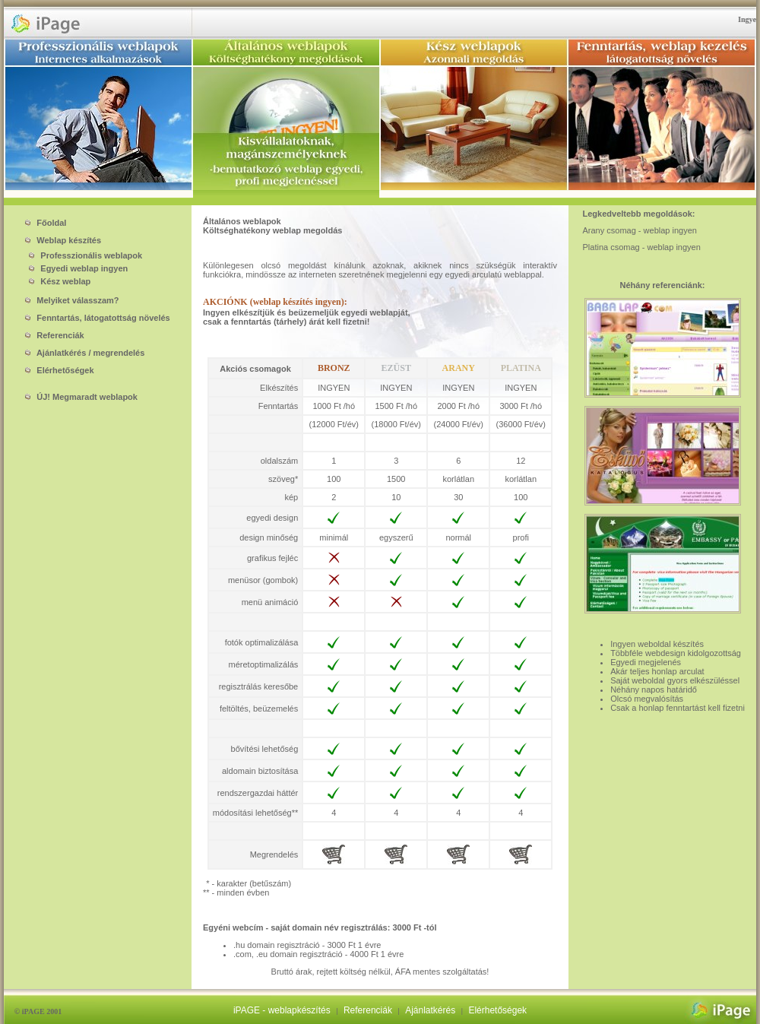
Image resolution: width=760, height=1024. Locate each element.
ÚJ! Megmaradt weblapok (81, 396)
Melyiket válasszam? (72, 300)
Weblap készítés (63, 240)
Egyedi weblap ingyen (75, 268)
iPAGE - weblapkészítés (282, 1010)
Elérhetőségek (59, 370)
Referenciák (54, 335)
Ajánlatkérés (430, 1010)
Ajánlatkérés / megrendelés (84, 352)
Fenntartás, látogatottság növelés (97, 317)
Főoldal (45, 222)
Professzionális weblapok (82, 255)
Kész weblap (56, 281)
